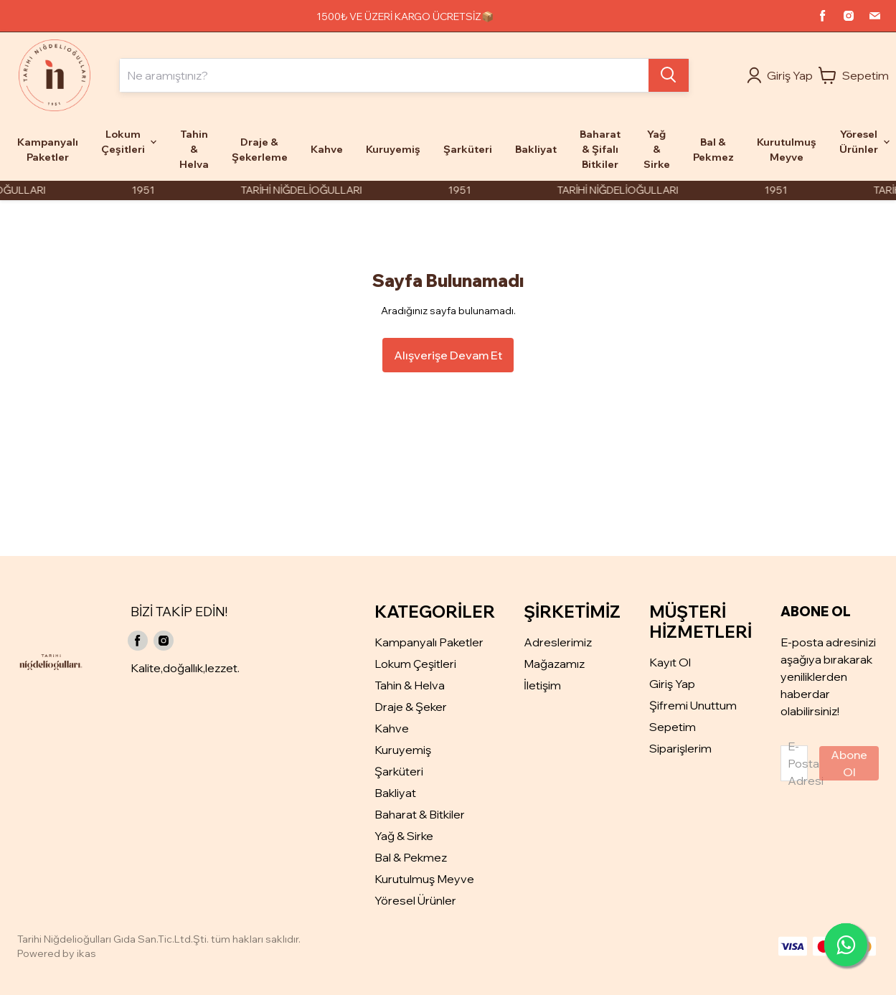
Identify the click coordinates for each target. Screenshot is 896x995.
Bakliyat (395, 793)
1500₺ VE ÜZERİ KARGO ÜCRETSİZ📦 (405, 16)
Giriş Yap (672, 683)
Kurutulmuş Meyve (424, 879)
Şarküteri (398, 771)
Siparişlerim (680, 748)
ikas (86, 953)
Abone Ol (849, 763)
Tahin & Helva (409, 685)
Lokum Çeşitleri (415, 663)
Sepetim (672, 727)
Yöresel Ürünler (415, 900)
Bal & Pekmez (410, 857)
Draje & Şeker (410, 706)
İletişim (542, 685)
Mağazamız (554, 663)
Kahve (391, 728)
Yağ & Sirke (403, 836)
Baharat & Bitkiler (419, 814)
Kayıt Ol (670, 662)
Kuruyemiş (402, 749)
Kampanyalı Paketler (429, 642)
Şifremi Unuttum (693, 705)
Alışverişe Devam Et (448, 355)
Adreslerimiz (558, 642)
